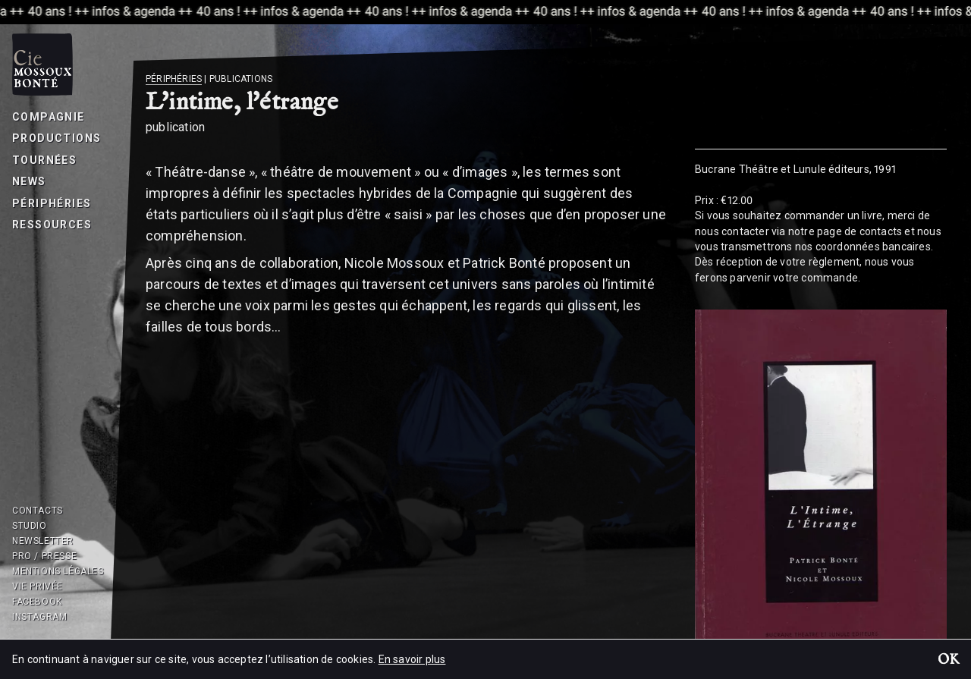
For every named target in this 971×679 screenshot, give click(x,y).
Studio (29, 525)
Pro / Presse (44, 556)
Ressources (52, 224)
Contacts (37, 510)
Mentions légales (58, 571)
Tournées (44, 160)
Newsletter (43, 541)
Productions (56, 138)
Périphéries (51, 203)
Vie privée (37, 586)
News (29, 181)
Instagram (39, 616)
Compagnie (48, 117)
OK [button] (948, 660)
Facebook (37, 601)
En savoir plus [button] (412, 659)
